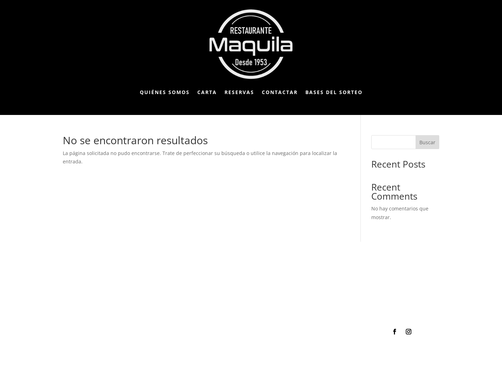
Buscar (427, 142)
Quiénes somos (165, 92)
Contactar (280, 92)
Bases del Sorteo (334, 92)
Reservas (239, 92)
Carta (207, 92)
